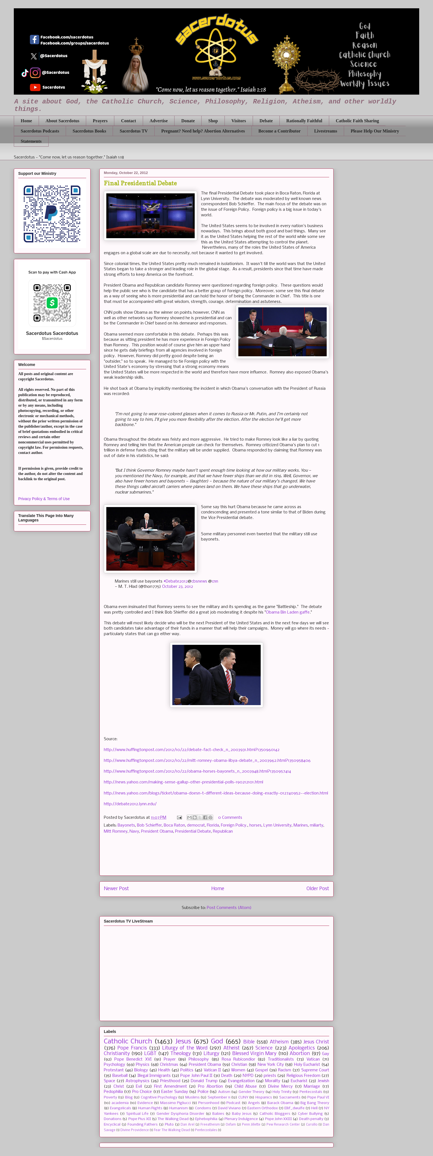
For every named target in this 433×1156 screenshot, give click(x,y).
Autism (224, 1092)
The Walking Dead (173, 1119)
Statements (31, 141)
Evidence (145, 1103)
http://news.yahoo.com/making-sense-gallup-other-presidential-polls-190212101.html (183, 782)
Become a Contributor (279, 131)
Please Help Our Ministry (375, 131)
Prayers (100, 120)
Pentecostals (311, 1092)
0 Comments (230, 817)
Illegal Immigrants (154, 1076)
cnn (215, 581)
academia (120, 1103)
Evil (139, 1086)
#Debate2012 (175, 581)
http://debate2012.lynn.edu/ (130, 804)
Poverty (110, 1097)
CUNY (243, 1097)
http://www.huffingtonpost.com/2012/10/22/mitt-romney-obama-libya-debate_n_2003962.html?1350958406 (207, 760)
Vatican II (212, 1070)
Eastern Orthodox (262, 1108)
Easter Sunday (174, 1092)
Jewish (323, 1081)
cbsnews (199, 581)
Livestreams (325, 131)
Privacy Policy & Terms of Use (44, 499)
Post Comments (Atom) (229, 908)
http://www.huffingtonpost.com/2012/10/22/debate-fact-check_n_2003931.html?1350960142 (191, 750)
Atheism (279, 1042)
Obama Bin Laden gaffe (288, 612)
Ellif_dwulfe (294, 1108)
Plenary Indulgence (241, 1119)
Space (109, 1081)
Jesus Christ (316, 1042)
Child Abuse (245, 1086)
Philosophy (199, 1059)
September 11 (219, 1097)
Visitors (238, 120)
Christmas (169, 1065)
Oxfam (231, 1124)
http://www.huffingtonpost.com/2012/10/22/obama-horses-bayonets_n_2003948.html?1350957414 (197, 771)
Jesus (183, 1041)
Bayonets (126, 825)
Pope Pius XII (139, 1119)
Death (226, 1076)
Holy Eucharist (307, 1065)
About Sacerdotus (62, 120)
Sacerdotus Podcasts (40, 131)
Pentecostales (206, 1130)
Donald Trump (204, 1081)
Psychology (114, 1065)
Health (164, 1070)
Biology (141, 1070)
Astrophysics (137, 1081)
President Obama (157, 831)
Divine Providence (134, 1130)
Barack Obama (280, 1103)
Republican (223, 831)
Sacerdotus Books (89, 131)
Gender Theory (251, 1092)
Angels (254, 1103)
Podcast (233, 1103)
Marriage (312, 1086)
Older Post (318, 889)
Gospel (261, 1070)
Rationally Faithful (304, 120)
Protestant (114, 1070)
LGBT (150, 1053)
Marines (301, 825)
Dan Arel (187, 1124)
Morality (272, 1081)
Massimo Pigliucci (175, 1103)
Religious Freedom (303, 1076)
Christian (239, 1065)
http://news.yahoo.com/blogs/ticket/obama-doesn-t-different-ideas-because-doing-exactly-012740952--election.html (216, 793)
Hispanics (263, 1097)
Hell (314, 1108)
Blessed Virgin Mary (254, 1053)
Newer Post (116, 889)
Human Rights (150, 1108)
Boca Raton (174, 825)
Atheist (231, 1048)
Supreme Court (315, 1070)
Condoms (203, 1108)
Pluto (169, 1125)
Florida (213, 825)
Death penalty (311, 1119)
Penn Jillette (251, 1124)
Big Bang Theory (314, 1103)
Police (203, 1092)
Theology (180, 1053)
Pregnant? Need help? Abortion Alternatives (203, 131)
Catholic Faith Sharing (357, 120)
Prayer (170, 1059)
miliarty (316, 825)
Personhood (208, 1103)
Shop (213, 120)
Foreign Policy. (234, 825)
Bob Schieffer (149, 825)
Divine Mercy (280, 1086)
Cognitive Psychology (159, 1097)
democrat (196, 825)
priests (270, 1076)
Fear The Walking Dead (172, 1130)
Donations (113, 1119)
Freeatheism (210, 1124)
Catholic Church (128, 1041)
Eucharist (299, 1081)
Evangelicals (120, 1108)
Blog (129, 1097)
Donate (188, 120)
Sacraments (289, 1097)
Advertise (159, 120)
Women (238, 1070)
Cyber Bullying (310, 1114)
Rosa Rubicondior (238, 1059)
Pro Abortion (210, 1086)
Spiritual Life (137, 1114)
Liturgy (211, 1053)
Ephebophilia (206, 1119)
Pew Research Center (283, 1124)
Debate (266, 120)
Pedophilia (113, 1092)
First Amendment (170, 1086)
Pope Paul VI (318, 1097)
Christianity (117, 1053)
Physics (142, 1065)
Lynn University (277, 825)
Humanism (178, 1108)
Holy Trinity (282, 1092)
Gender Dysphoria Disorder (180, 1114)
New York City (271, 1065)
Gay (325, 1054)
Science (264, 1048)
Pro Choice (142, 1092)
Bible (249, 1042)
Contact (128, 120)
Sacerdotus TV (134, 131)
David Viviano (229, 1108)
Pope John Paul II (196, 1076)
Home (26, 120)
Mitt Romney (116, 831)
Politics (186, 1070)
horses (255, 825)
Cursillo (312, 1124)
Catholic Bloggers (275, 1114)
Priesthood (170, 1081)
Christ (118, 1086)
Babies (218, 1114)
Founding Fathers (143, 1125)
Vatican (313, 1059)
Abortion (300, 1053)
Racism (284, 1070)
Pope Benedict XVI (132, 1059)
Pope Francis (132, 1048)
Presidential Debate (193, 831)
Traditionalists (281, 1059)
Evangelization (241, 1081)
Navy (134, 831)
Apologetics (302, 1048)
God (217, 1041)
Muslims (192, 1097)
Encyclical (112, 1125)
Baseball (120, 1076)
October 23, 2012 (177, 587)
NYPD (248, 1076)
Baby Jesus (242, 1114)
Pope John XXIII (278, 1119)
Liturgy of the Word (184, 1048)
